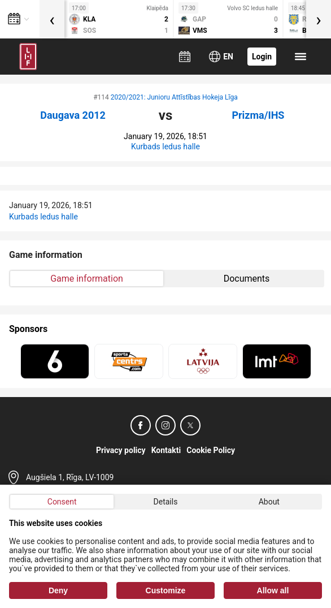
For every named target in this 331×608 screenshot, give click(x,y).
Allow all (273, 590)
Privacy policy (121, 450)
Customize (166, 590)
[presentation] (52, 19)
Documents (247, 278)
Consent (62, 501)
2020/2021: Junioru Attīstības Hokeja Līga (174, 97)
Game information (86, 278)
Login (262, 56)
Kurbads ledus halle (165, 146)
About (269, 501)
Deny (58, 590)
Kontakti (166, 450)
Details (166, 501)
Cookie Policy (210, 450)
